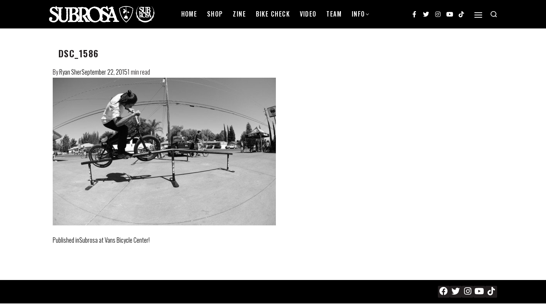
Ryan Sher (70, 72)
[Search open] (493, 14)
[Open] (478, 15)
